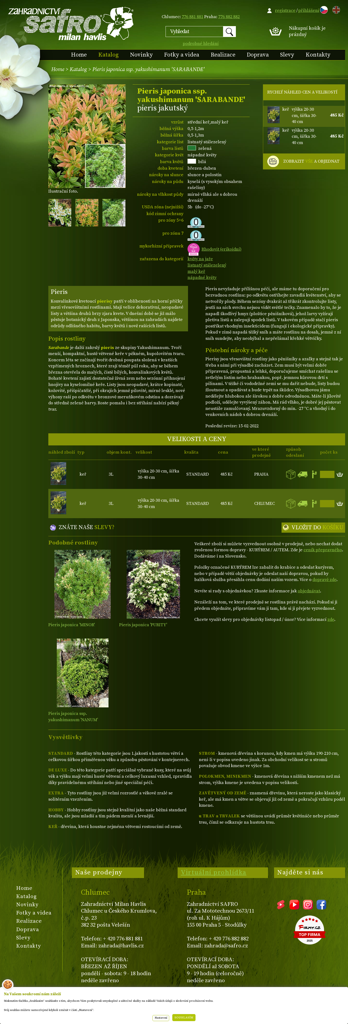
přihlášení (308, 10)
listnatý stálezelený (207, 265)
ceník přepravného (323, 550)
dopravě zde (324, 579)
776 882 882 (229, 17)
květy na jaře (200, 259)
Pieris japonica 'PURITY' (143, 625)
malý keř (196, 271)
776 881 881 (192, 17)
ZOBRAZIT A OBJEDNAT (311, 161)
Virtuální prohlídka (213, 872)
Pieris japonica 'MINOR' (71, 625)
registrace (285, 10)
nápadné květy (202, 277)
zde (330, 619)
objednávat (309, 591)
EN (335, 9)
